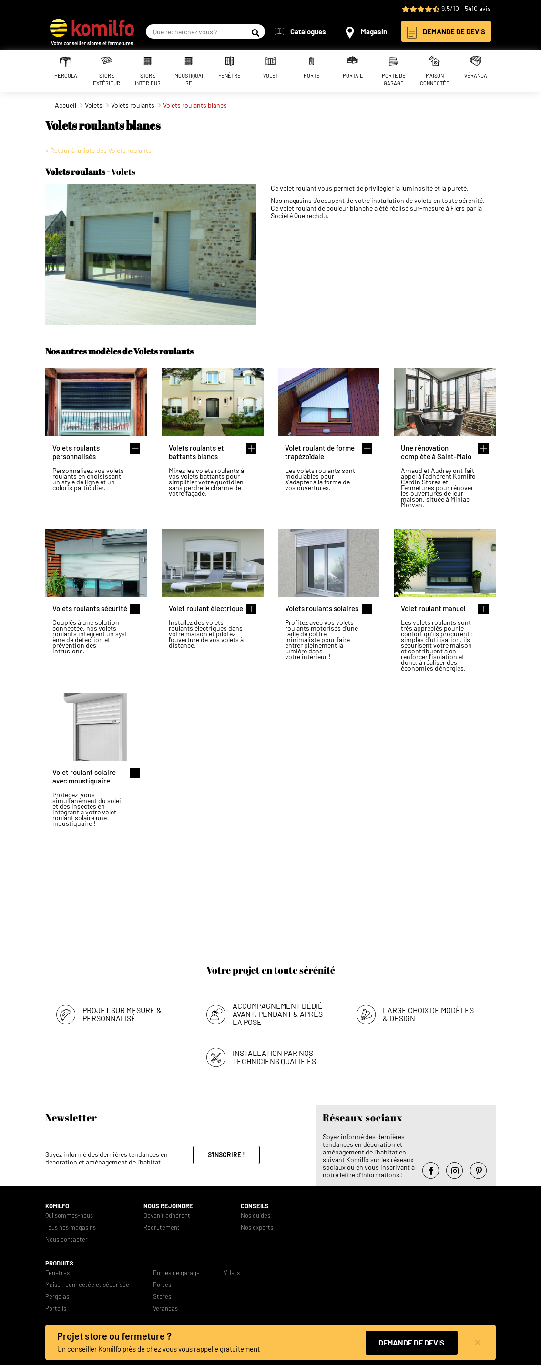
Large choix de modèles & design (428, 1014)
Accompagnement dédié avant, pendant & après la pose (278, 1013)
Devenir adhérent (166, 1215)
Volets (232, 1272)
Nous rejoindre (168, 1206)
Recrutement (161, 1227)
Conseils (255, 1206)
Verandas (165, 1308)
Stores (162, 1296)
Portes (162, 1284)
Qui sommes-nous (69, 1215)
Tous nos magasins (70, 1227)
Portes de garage (176, 1272)
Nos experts (257, 1227)
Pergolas (57, 1296)
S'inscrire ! (226, 1155)
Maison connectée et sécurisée (87, 1284)
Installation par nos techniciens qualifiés (274, 1056)
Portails (55, 1308)
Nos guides (255, 1215)
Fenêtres (57, 1272)
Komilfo (57, 1206)
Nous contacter (66, 1239)
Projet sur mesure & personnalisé (122, 1014)
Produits (59, 1263)
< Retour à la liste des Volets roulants (98, 150)
